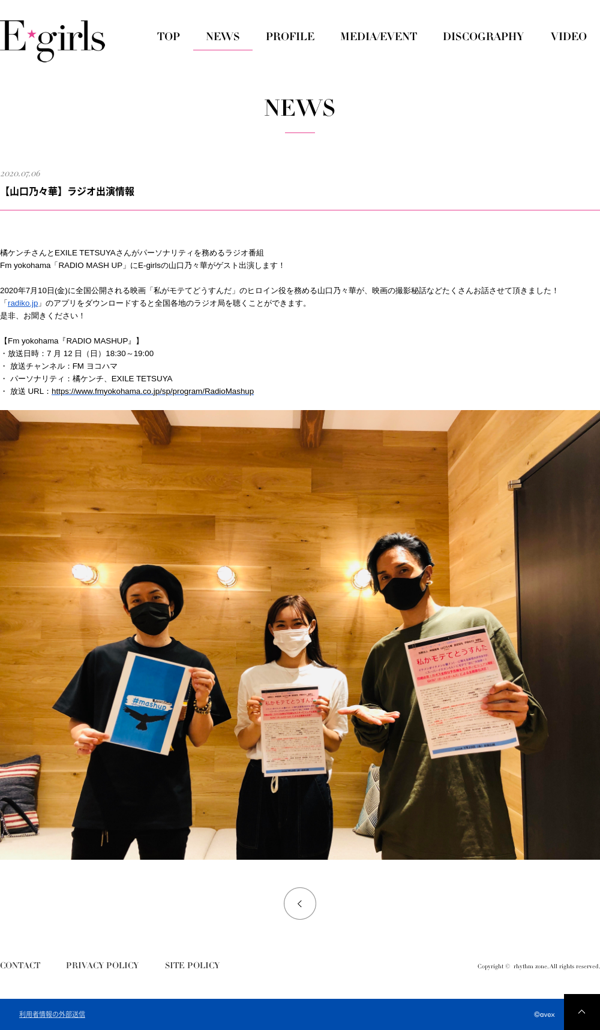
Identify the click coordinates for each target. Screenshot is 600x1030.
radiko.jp (23, 303)
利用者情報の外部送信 (52, 1014)
